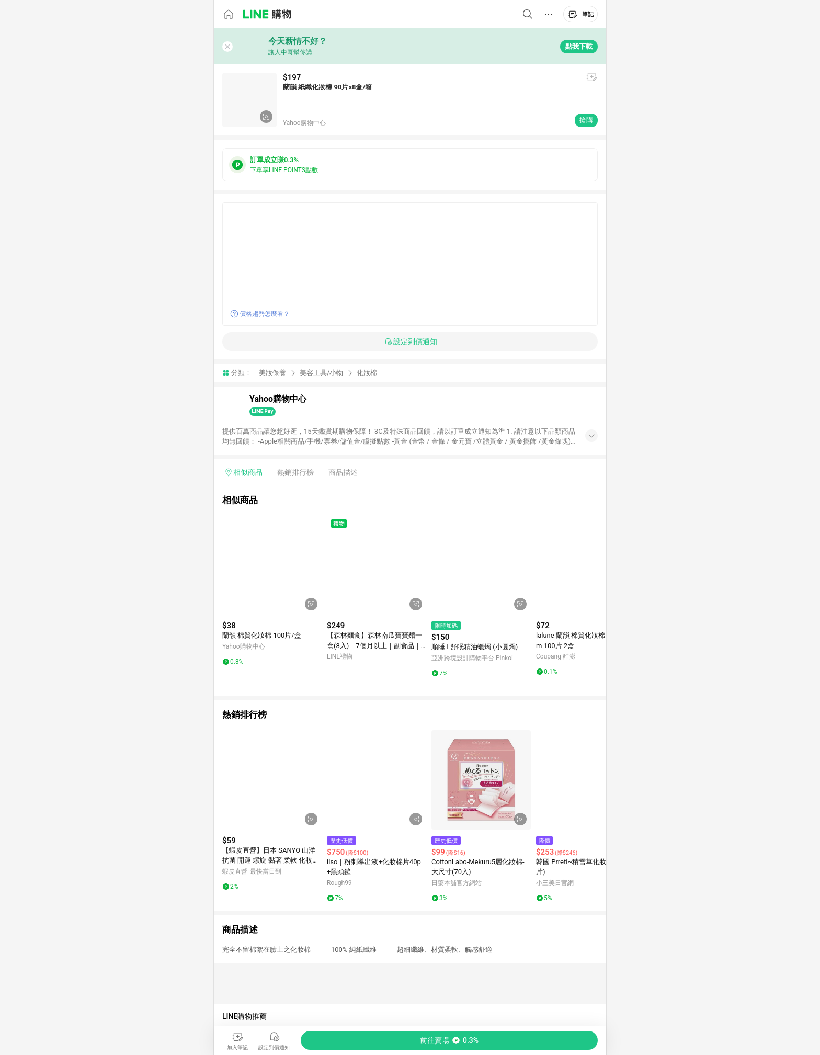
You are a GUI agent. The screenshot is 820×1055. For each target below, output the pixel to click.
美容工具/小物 (321, 373)
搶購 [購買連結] (586, 120)
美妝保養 (272, 373)
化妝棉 (367, 373)
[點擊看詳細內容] (272, 565)
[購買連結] (449, 1040)
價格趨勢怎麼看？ (265, 313)
